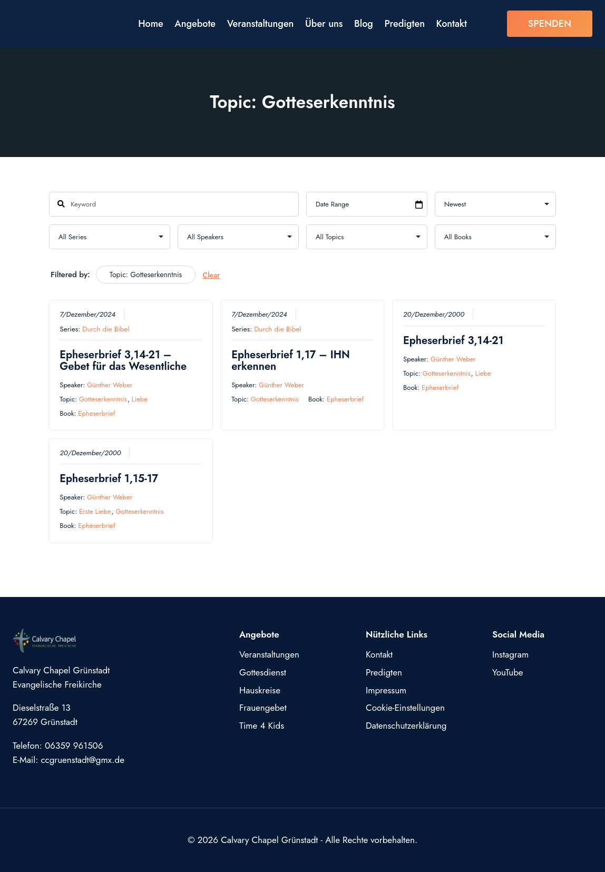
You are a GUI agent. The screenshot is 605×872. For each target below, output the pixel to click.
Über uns (324, 24)
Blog (363, 24)
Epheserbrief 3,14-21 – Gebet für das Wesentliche (123, 360)
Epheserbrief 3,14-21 (453, 340)
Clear (211, 275)
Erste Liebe (95, 511)
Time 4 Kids (261, 725)
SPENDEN (549, 24)
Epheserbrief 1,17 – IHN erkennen (290, 360)
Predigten (405, 24)
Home (150, 24)
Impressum (386, 690)
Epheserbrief (96, 413)
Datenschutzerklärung (406, 725)
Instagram (510, 654)
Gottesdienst (262, 672)
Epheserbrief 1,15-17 (109, 478)
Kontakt (451, 24)
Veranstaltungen (260, 24)
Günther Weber (109, 384)
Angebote (195, 24)
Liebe (140, 399)
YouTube (507, 672)
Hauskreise (259, 690)
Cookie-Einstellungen (405, 707)
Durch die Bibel (105, 329)
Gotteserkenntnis (103, 399)
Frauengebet (263, 707)
